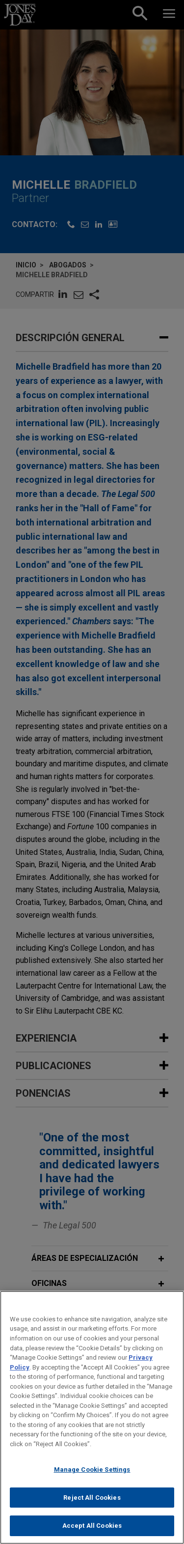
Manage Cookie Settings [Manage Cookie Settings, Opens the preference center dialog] (92, 1476)
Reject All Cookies (91, 1504)
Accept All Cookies (92, 1532)
